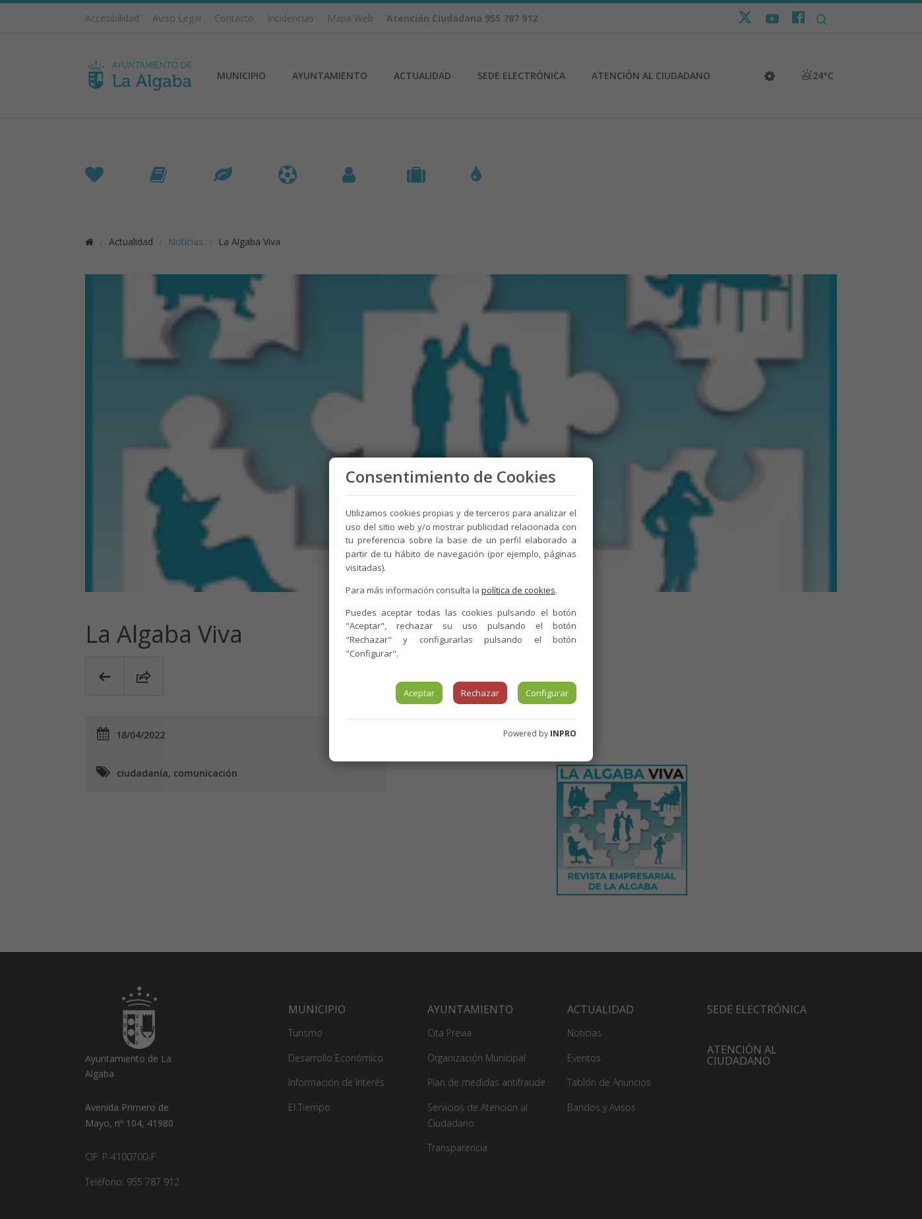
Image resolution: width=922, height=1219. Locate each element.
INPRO (563, 733)
